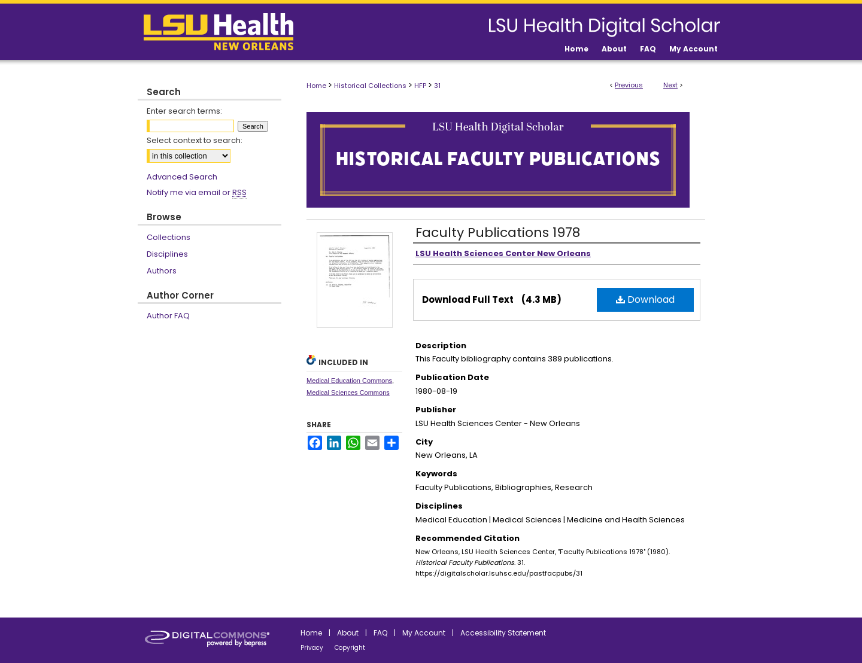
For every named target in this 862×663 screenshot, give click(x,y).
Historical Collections (370, 85)
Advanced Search (182, 177)
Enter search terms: (184, 111)
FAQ (380, 633)
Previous (629, 85)
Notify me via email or (197, 193)
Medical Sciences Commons (348, 392)
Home (316, 85)
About (348, 633)
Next (670, 85)
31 (437, 85)
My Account (423, 633)
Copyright (350, 647)
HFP (420, 85)
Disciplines (167, 254)
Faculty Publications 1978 (497, 232)
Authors (162, 270)
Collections (168, 237)
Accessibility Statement (503, 633)
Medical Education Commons (349, 380)
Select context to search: (194, 140)
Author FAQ (168, 315)
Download (645, 299)
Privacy (312, 647)
